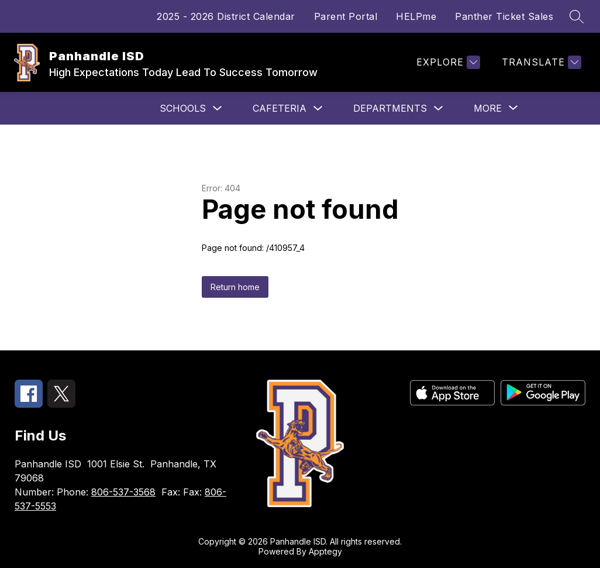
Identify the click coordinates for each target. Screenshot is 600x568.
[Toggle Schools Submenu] (218, 108)
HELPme (416, 16)
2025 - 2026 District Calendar (226, 16)
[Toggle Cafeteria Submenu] (318, 108)
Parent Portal (346, 16)
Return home (235, 287)
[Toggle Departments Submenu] (439, 108)
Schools (183, 108)
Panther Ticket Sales (504, 16)
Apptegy (325, 551)
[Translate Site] (540, 62)
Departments (390, 108)
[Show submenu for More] (488, 108)
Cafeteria (279, 108)
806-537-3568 (123, 492)
